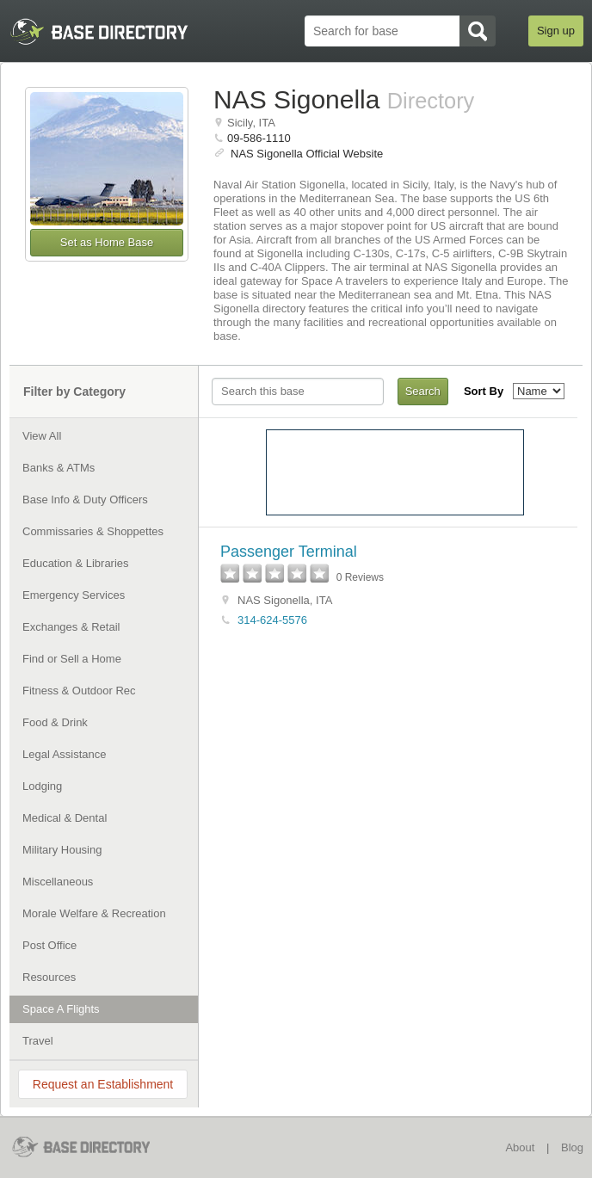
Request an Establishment (103, 1084)
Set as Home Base (106, 242)
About (519, 1147)
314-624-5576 (272, 620)
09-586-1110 (259, 138)
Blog (572, 1147)
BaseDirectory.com (92, 1146)
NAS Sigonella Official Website (307, 153)
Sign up (556, 30)
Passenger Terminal (288, 551)
